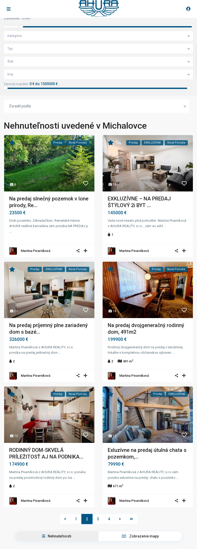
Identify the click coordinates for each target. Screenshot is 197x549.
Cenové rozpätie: (16, 84)
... (10, 231)
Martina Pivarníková (35, 249)
